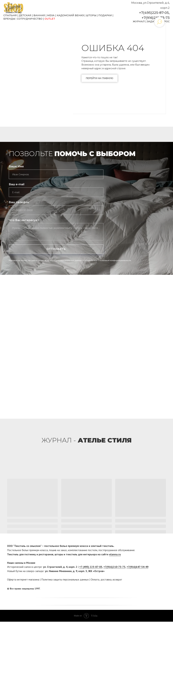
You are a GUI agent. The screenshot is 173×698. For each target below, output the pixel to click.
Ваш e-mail (16, 184)
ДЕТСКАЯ (25, 15)
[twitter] (163, 588)
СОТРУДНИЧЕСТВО (29, 18)
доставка (106, 579)
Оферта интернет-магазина (23, 579)
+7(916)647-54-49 (137, 566)
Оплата (95, 579)
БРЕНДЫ (9, 18)
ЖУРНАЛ (139, 21)
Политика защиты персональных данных (65, 579)
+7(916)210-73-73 (156, 18)
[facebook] (156, 588)
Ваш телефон (19, 202)
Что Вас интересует (24, 220)
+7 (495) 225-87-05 (90, 566)
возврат (117, 579)
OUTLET (50, 18)
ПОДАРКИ (105, 15)
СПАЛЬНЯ (10, 15)
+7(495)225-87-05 (154, 13)
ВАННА (38, 15)
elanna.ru (115, 554)
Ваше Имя (16, 166)
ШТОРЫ (91, 15)
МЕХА (51, 15)
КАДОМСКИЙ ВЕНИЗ (70, 15)
